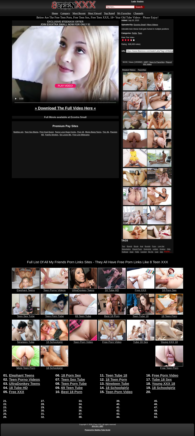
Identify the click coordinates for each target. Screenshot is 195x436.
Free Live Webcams (81, 135)
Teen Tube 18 (140, 315)
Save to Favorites (157, 62)
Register (140, 1)
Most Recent (79, 13)
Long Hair (161, 246)
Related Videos (128, 70)
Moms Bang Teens (93, 132)
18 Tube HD (112, 289)
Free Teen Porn (169, 367)
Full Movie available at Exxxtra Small (65, 117)
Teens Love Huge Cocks (65, 132)
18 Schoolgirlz (54, 341)
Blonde (136, 246)
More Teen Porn (26, 367)
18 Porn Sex (169, 289)
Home (55, 13)
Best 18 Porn (112, 315)
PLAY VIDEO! (65, 85)
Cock (156, 252)
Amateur (162, 249)
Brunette (148, 246)
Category (65, 13)
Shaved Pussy (137, 249)
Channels (138, 13)
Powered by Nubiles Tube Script (97, 430)
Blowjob (129, 246)
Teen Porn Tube (54, 315)
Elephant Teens (26, 289)
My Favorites (124, 13)
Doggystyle (147, 249)
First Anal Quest (47, 132)
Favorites (142, 70)
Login (133, 1)
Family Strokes (51, 135)
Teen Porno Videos (54, 289)
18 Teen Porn (169, 315)
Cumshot (144, 252)
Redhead (125, 252)
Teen (140, 33)
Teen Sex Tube (26, 315)
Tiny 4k (106, 132)
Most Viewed (94, 13)
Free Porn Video (112, 341)
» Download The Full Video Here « (65, 108)
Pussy (154, 246)
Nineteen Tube (26, 341)
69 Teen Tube (83, 315)
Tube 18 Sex (140, 341)
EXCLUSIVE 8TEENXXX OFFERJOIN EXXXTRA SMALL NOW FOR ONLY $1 (65, 23)
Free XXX (140, 289)
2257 (146, 62)
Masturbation (126, 249)
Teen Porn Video (83, 341)
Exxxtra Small (140, 25)
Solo (161, 252)
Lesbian (155, 249)
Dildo (168, 249)
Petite (134, 33)
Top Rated (109, 13)
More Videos (152, 25)
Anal (141, 246)
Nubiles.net (18, 132)
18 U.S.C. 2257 (97, 426)
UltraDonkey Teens (83, 289)
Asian (131, 252)
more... (168, 251)
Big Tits (150, 252)
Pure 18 (80, 132)
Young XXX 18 (169, 341)
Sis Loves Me (65, 135)
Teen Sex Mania (31, 132)
